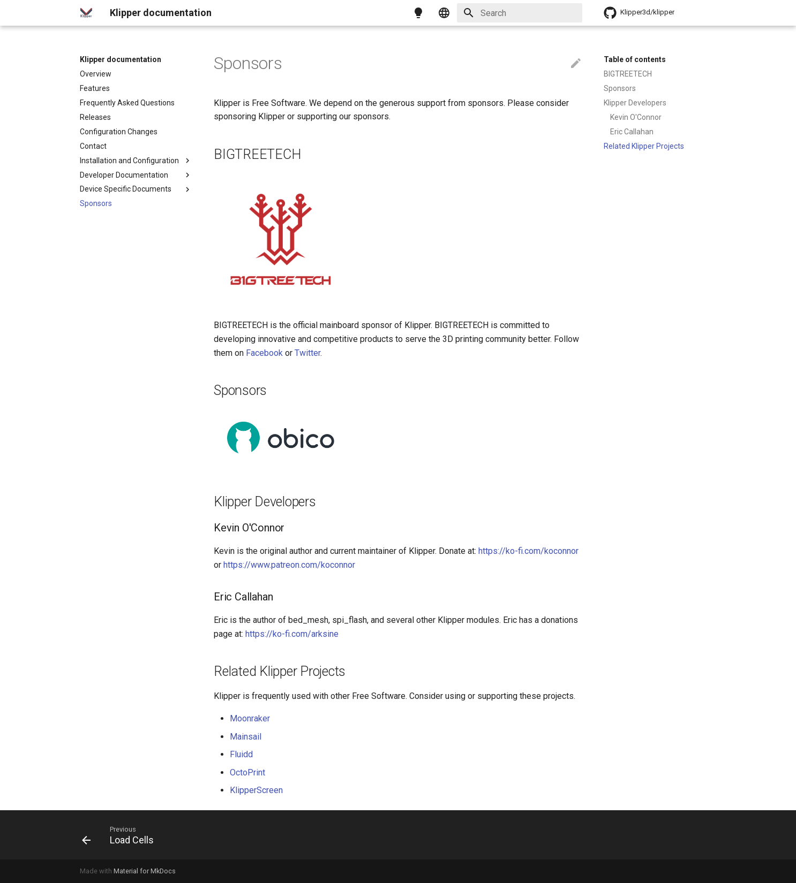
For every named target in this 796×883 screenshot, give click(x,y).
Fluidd (241, 754)
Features (95, 88)
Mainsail (245, 737)
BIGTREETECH (628, 74)
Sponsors (96, 203)
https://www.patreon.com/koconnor (289, 565)
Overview (95, 74)
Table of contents (635, 59)
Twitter (307, 353)
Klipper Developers (635, 102)
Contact (93, 146)
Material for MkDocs (145, 871)
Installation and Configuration (136, 160)
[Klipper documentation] (86, 13)
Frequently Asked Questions (127, 102)
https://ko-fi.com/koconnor (528, 551)
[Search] (519, 12)
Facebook (264, 353)
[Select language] (444, 13)
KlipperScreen (256, 790)
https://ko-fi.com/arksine (292, 634)
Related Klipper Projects (644, 146)
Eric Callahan (632, 131)
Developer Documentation (136, 175)
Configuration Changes (118, 131)
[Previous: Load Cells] (121, 834)
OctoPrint (247, 772)
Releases (95, 117)
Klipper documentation (120, 59)
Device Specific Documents (136, 189)
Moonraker (250, 718)
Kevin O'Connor (636, 117)
